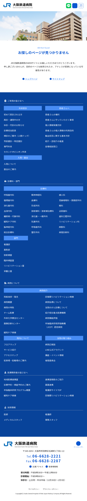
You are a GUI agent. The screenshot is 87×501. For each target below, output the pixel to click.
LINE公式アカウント (54, 349)
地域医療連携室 (11, 379)
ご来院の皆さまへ (16, 100)
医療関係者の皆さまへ (18, 372)
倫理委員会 (50, 360)
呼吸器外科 (36, 226)
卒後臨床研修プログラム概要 (17, 390)
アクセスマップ (11, 355)
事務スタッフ (51, 419)
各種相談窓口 (51, 146)
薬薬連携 (49, 384)
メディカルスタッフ (13, 419)
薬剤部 (7, 249)
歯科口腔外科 (65, 216)
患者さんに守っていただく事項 (59, 119)
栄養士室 (8, 271)
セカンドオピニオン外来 (15, 151)
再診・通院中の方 (12, 119)
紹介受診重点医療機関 (55, 312)
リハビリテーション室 (14, 265)
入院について (10, 163)
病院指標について (53, 302)
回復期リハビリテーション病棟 (59, 296)
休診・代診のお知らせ (14, 125)
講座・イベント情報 (54, 355)
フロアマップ (10, 344)
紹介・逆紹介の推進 (54, 141)
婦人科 (62, 194)
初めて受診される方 (13, 114)
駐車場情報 (52, 466)
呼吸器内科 (9, 194)
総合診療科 (9, 232)
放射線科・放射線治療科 (42, 210)
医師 (6, 414)
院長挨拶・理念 (11, 296)
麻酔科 (62, 226)
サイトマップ (58, 78)
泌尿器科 (63, 210)
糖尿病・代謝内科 (12, 216)
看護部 (7, 244)
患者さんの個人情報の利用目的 (59, 130)
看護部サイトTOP (53, 390)
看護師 (48, 414)
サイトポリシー (34, 489)
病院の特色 (9, 307)
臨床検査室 (9, 260)
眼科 (61, 205)
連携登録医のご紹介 (54, 379)
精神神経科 (36, 194)
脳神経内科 (9, 226)
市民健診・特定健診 (13, 141)
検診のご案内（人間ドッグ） (17, 135)
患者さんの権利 (52, 114)
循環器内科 (9, 200)
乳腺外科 (35, 221)
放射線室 (8, 254)
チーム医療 (9, 312)
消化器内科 (9, 205)
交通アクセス (36, 466)
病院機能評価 (51, 318)
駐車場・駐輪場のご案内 (15, 360)
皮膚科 (34, 200)
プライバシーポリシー (51, 489)
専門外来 (8, 146)
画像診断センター (12, 323)
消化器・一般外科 (39, 216)
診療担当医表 (10, 130)
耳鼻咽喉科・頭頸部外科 (70, 200)
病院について (14, 283)
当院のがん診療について (56, 307)
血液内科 (8, 210)
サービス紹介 (10, 349)
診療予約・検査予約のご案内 (17, 384)
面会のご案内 (10, 169)
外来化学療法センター (14, 318)
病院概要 (8, 302)
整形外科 (35, 232)
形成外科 (35, 205)
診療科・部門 (14, 181)
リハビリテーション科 (69, 221)
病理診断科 (64, 232)
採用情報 (12, 407)
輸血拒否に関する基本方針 (57, 135)
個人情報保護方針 (53, 125)
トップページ (31, 78)
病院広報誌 (50, 344)
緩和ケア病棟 (10, 332)
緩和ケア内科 (10, 221)
